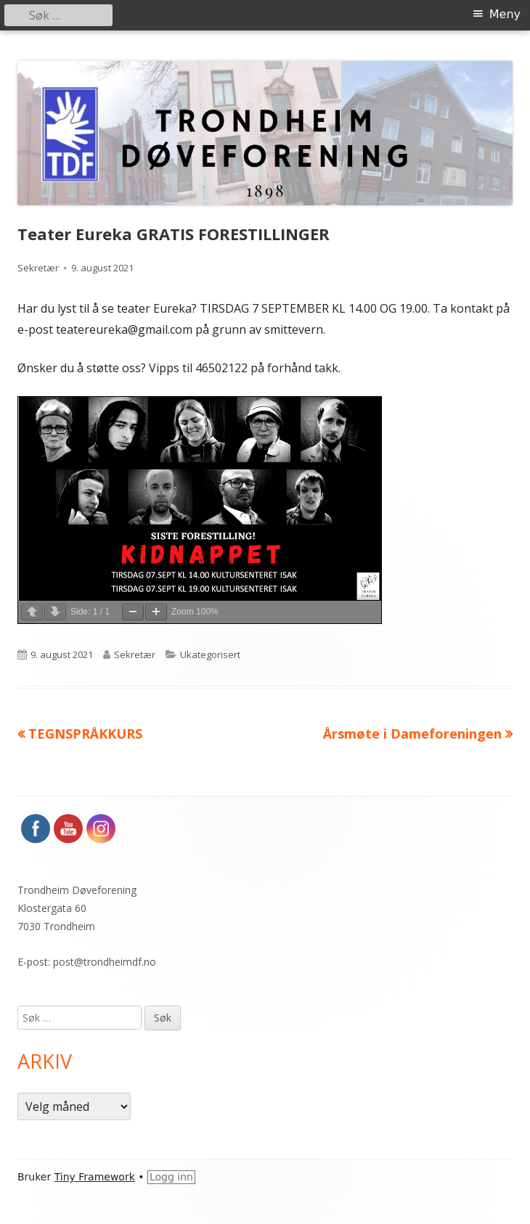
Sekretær (38, 267)
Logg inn (171, 1177)
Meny (505, 14)
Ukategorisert (210, 654)
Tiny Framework (94, 1177)
